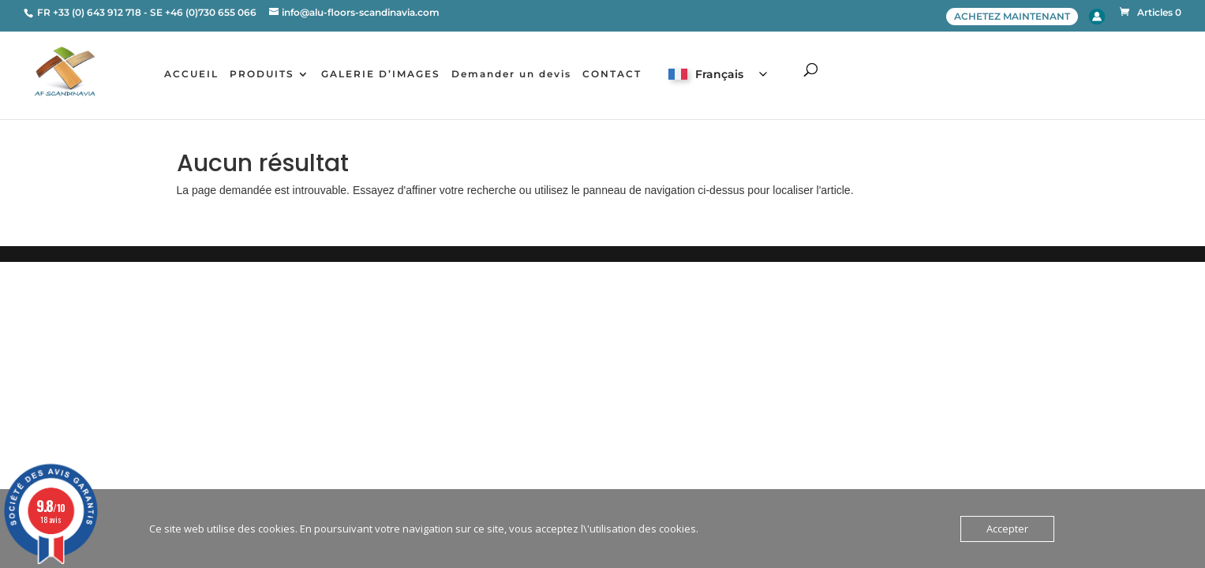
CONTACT (612, 74)
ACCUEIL (191, 74)
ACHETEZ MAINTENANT (1012, 16)
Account (1097, 16)
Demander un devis (511, 74)
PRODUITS (262, 74)
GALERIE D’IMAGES (380, 74)
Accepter (1007, 528)
